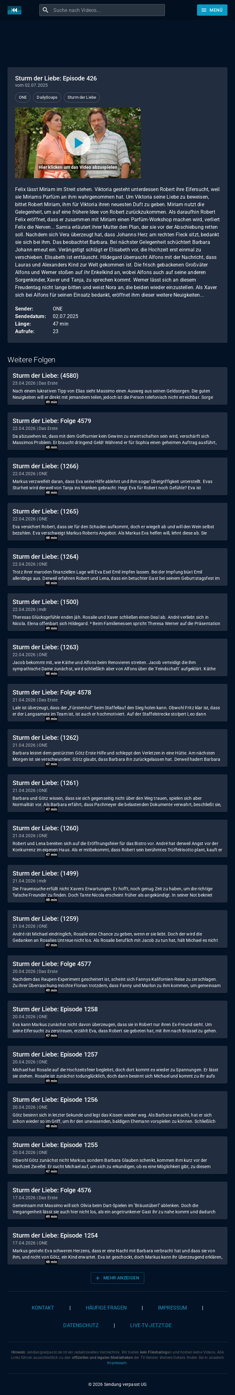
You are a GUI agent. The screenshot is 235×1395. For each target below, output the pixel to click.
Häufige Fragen (106, 1308)
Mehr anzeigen (117, 1278)
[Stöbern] (212, 10)
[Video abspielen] (78, 142)
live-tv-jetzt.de (151, 1325)
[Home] (16, 10)
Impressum (172, 1308)
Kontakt (43, 1308)
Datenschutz (81, 1325)
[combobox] (108, 10)
